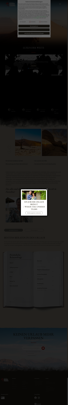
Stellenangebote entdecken (34, 213)
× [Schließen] (47, 189)
